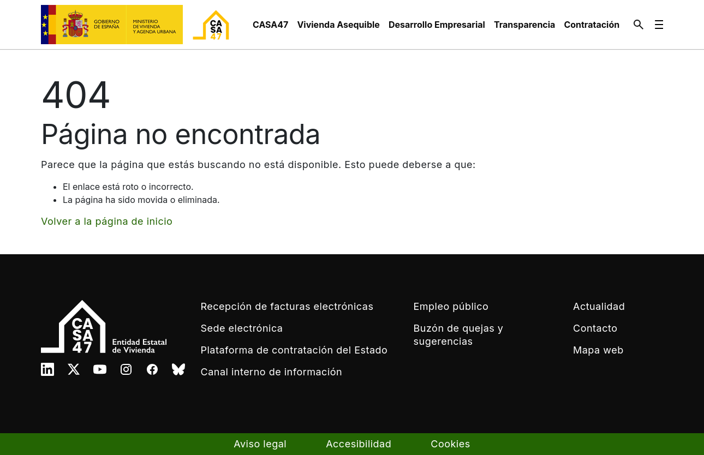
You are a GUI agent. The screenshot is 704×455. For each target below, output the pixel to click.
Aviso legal (260, 444)
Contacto (595, 328)
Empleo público (451, 306)
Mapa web (598, 350)
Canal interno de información (272, 372)
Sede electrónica (242, 328)
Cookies (450, 444)
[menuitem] (270, 24)
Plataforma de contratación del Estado (294, 350)
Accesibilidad (358, 444)
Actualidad (599, 306)
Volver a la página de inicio (106, 221)
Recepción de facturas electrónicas (287, 306)
